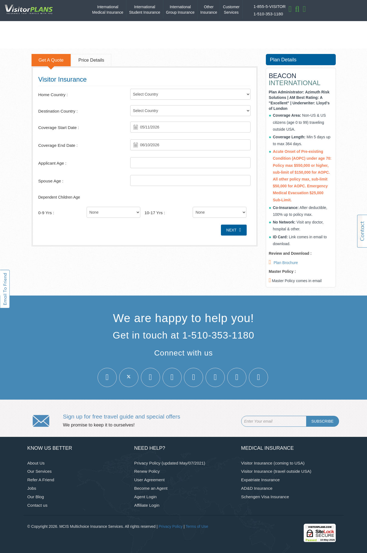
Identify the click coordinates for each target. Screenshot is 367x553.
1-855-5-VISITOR (270, 6)
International (107, 10)
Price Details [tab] (91, 60)
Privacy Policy (171, 526)
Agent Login (145, 496)
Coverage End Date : (58, 145)
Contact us (37, 505)
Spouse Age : (51, 181)
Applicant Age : (52, 163)
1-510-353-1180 (268, 14)
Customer (231, 10)
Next (233, 229)
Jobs (31, 488)
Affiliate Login (147, 505)
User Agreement (149, 479)
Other (208, 10)
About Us (36, 463)
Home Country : (53, 94)
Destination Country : (58, 111)
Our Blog (35, 496)
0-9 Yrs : (46, 212)
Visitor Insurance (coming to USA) (273, 463)
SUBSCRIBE (322, 421)
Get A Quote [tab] (51, 60)
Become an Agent (151, 488)
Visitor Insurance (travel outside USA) (276, 471)
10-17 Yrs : (154, 212)
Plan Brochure (286, 262)
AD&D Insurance (257, 488)
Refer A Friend (40, 479)
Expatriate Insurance (260, 479)
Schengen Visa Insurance (265, 496)
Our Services (39, 471)
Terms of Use (197, 526)
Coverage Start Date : (58, 127)
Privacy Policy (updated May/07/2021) (169, 463)
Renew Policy (147, 471)
